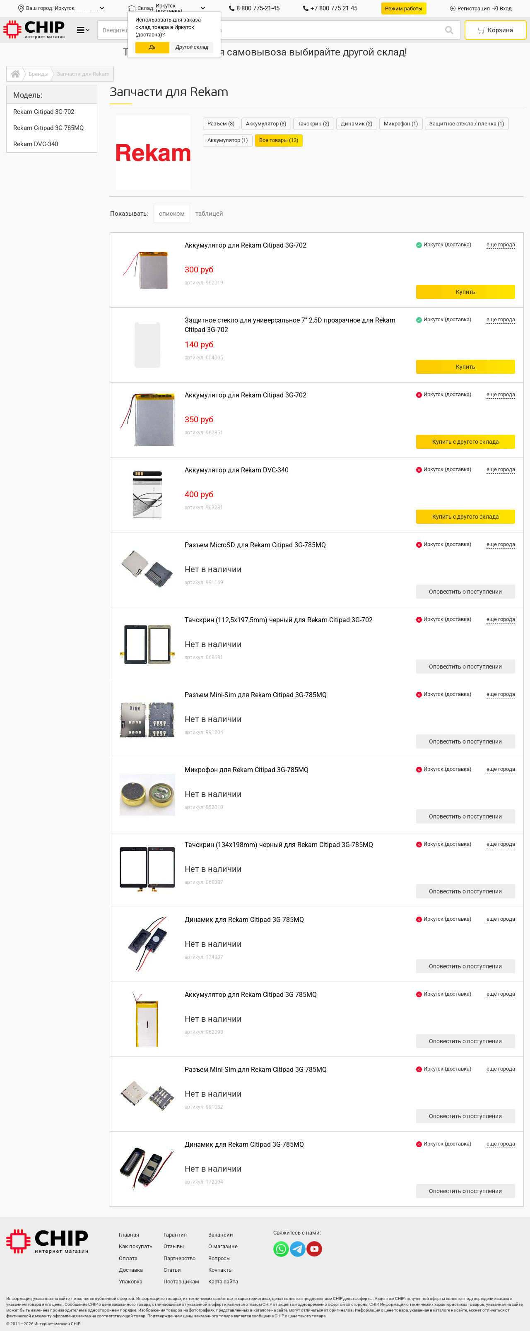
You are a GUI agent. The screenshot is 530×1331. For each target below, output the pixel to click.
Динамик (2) (357, 123)
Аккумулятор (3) (266, 123)
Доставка (131, 1270)
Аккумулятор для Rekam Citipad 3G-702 (245, 245)
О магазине (223, 1246)
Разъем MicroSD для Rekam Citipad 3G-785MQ (255, 545)
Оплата (128, 1258)
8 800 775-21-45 (254, 8)
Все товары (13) (279, 140)
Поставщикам (181, 1281)
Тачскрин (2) (314, 123)
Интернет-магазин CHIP (47, 1241)
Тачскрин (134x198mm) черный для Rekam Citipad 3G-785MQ (279, 845)
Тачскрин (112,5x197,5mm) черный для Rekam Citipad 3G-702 (279, 620)
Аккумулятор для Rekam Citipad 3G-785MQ (251, 995)
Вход (502, 8)
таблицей (209, 213)
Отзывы (174, 1246)
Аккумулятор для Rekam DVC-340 (237, 470)
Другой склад (192, 47)
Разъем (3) (221, 123)
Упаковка (130, 1281)
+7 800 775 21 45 (330, 8)
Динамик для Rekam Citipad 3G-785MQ (244, 920)
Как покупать (135, 1246)
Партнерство (179, 1258)
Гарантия (175, 1235)
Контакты (220, 1270)
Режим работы (403, 8)
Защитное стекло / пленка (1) (466, 123)
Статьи (172, 1270)
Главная (129, 1235)
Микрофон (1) (401, 123)
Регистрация (470, 8)
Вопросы (219, 1258)
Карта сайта (223, 1281)
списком (172, 213)
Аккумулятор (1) (227, 140)
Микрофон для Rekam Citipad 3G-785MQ (246, 770)
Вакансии (220, 1235)
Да (152, 47)
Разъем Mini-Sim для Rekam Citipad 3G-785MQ (256, 695)
